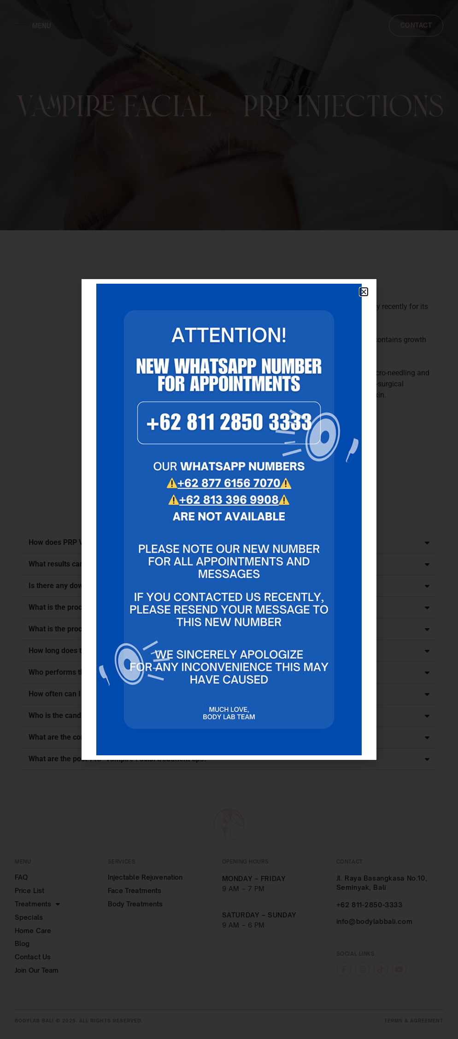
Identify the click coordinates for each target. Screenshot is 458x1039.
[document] (229, 519)
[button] (363, 291)
